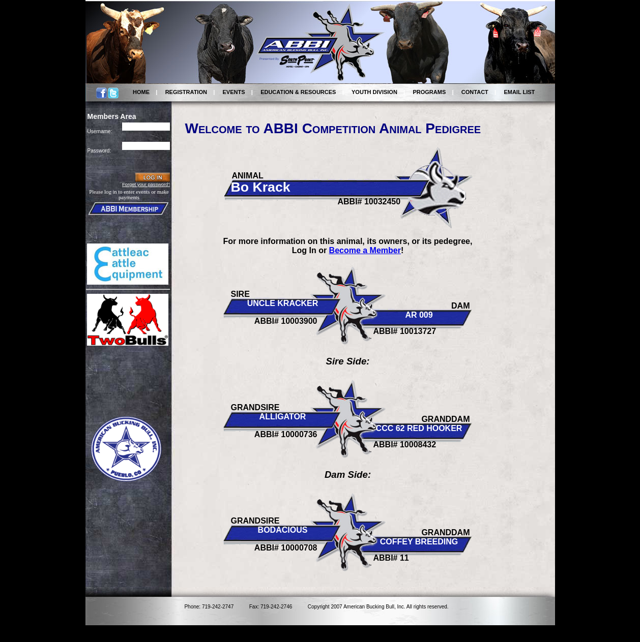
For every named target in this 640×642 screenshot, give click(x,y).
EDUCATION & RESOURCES (298, 92)
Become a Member (365, 250)
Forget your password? (146, 184)
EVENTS (234, 92)
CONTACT (474, 92)
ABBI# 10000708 (285, 547)
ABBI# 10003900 (285, 321)
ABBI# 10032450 (369, 201)
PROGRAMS (429, 92)
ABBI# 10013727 (405, 331)
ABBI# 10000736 (285, 434)
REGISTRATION (186, 92)
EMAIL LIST (519, 92)
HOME (141, 92)
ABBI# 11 (391, 558)
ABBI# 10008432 (405, 444)
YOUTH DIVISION (374, 92)
